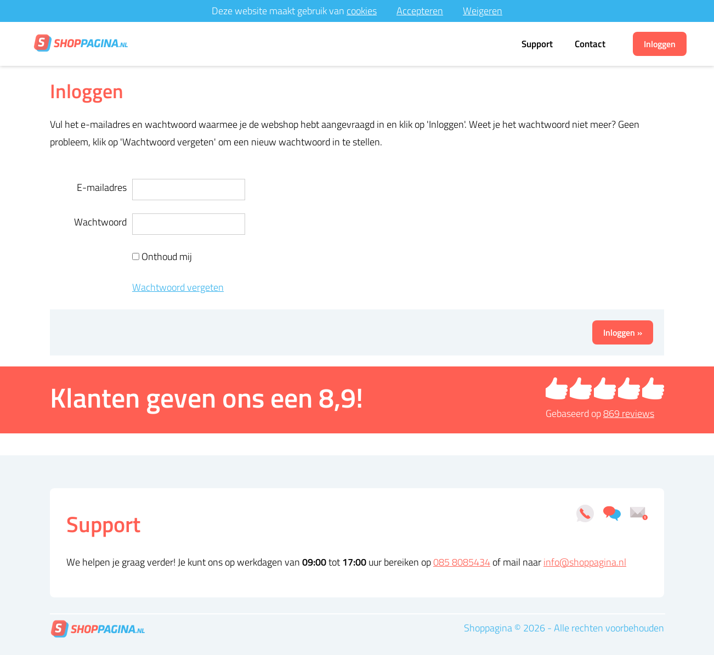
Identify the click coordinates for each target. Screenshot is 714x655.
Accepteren (419, 10)
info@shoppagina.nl (584, 562)
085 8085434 (461, 562)
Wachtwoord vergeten (178, 287)
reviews (628, 413)
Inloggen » (622, 332)
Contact (590, 44)
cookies (362, 10)
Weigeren (482, 10)
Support (537, 44)
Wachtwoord (100, 221)
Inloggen (660, 43)
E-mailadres (102, 187)
